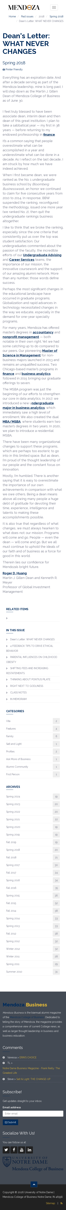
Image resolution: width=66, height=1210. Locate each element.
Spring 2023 (13, 804)
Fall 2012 (11, 933)
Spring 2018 (56, 16)
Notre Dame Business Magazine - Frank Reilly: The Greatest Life (31, 1070)
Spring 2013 (13, 926)
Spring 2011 (12, 964)
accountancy (43, 332)
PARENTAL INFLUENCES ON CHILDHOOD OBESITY (31, 659)
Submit (10, 1122)
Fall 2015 (11, 903)
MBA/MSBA (12, 421)
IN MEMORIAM (18, 699)
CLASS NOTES (18, 692)
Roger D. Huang (15, 573)
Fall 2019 (11, 842)
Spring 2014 (13, 918)
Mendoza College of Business (27, 1017)
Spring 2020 (13, 827)
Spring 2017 (13, 865)
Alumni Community (17, 766)
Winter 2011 (13, 956)
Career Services (21, 259)
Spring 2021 (13, 819)
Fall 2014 (11, 910)
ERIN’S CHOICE (28, 1057)
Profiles (10, 751)
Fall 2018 (11, 857)
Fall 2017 (11, 872)
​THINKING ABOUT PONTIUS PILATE (30, 679)
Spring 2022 (13, 811)
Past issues (27, 16)
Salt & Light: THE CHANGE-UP (33, 1079)
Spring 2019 (13, 834)
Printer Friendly (13, 69)
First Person (13, 774)
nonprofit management (21, 337)
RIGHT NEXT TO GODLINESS (26, 686)
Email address (12, 1107)
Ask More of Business (18, 759)
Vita (8, 721)
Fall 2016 (11, 888)
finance (49, 134)
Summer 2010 (14, 971)
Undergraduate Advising (42, 255)
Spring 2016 (13, 880)
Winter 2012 (13, 948)
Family (10, 736)
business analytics (36, 374)
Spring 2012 (13, 941)
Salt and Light (13, 743)
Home (12, 16)
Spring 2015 (13, 895)
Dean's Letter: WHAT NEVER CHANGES (32, 639)
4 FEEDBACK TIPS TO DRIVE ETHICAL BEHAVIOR (29, 648)
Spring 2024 (13, 796)
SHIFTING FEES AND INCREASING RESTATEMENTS (27, 671)
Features (11, 728)
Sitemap (50, 1203)
